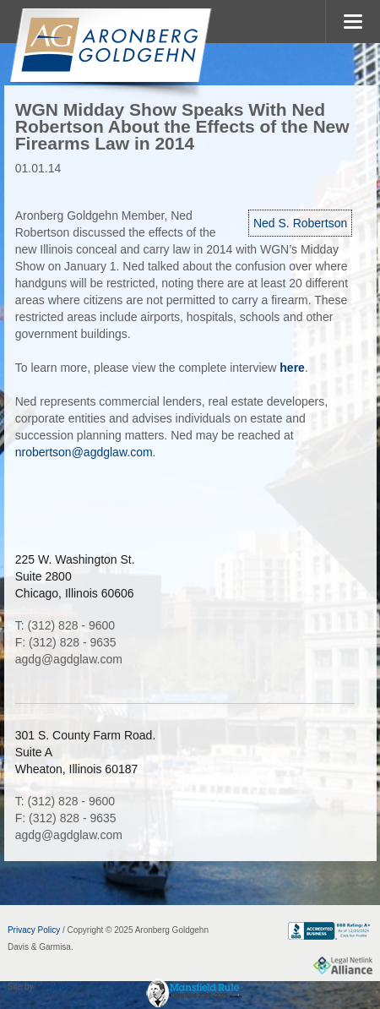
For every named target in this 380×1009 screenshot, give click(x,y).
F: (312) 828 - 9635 (66, 642)
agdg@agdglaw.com (68, 659)
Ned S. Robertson (300, 223)
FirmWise (53, 986)
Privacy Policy (34, 930)
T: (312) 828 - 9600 (65, 625)
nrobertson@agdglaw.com (84, 452)
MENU (352, 21)
